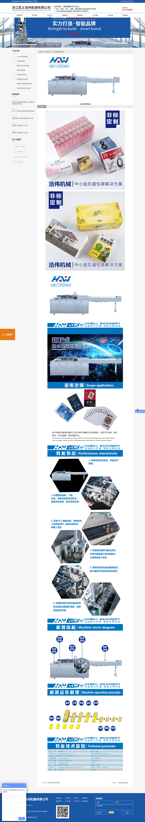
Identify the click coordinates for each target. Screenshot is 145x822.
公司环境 (110, 15)
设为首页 (130, 1)
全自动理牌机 (21, 61)
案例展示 (65, 15)
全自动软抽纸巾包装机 (24, 88)
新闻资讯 (80, 15)
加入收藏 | (124, 1)
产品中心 (50, 15)
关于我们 (35, 15)
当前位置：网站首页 (44, 52)
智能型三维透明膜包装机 (24, 83)
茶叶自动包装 (21, 70)
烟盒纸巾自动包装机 (23, 65)
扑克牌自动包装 (22, 74)
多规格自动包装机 (22, 79)
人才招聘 (95, 15)
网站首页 (19, 15)
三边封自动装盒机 (22, 56)
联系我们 (125, 15)
